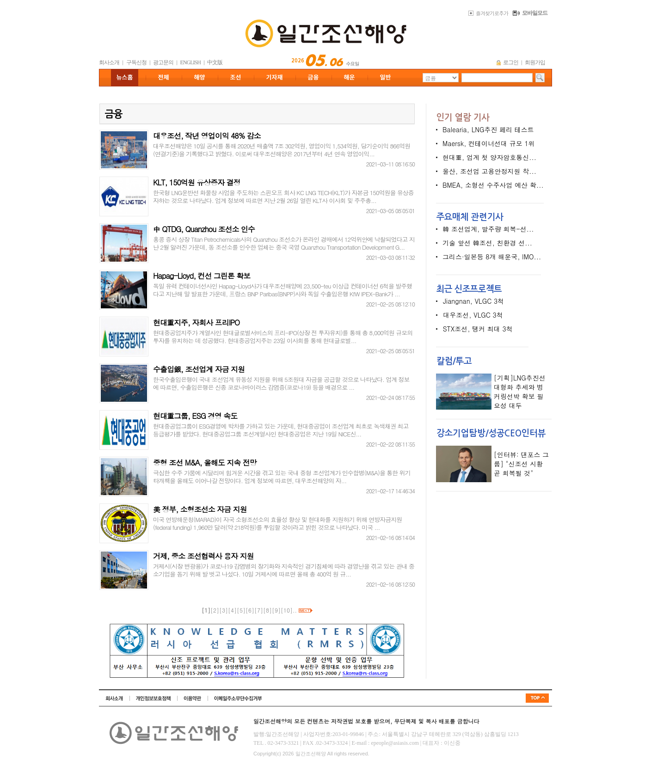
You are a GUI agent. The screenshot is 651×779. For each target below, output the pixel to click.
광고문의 (163, 62)
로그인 (510, 62)
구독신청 (136, 62)
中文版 (214, 62)
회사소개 (109, 62)
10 (286, 610)
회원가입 (535, 62)
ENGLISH (190, 62)
